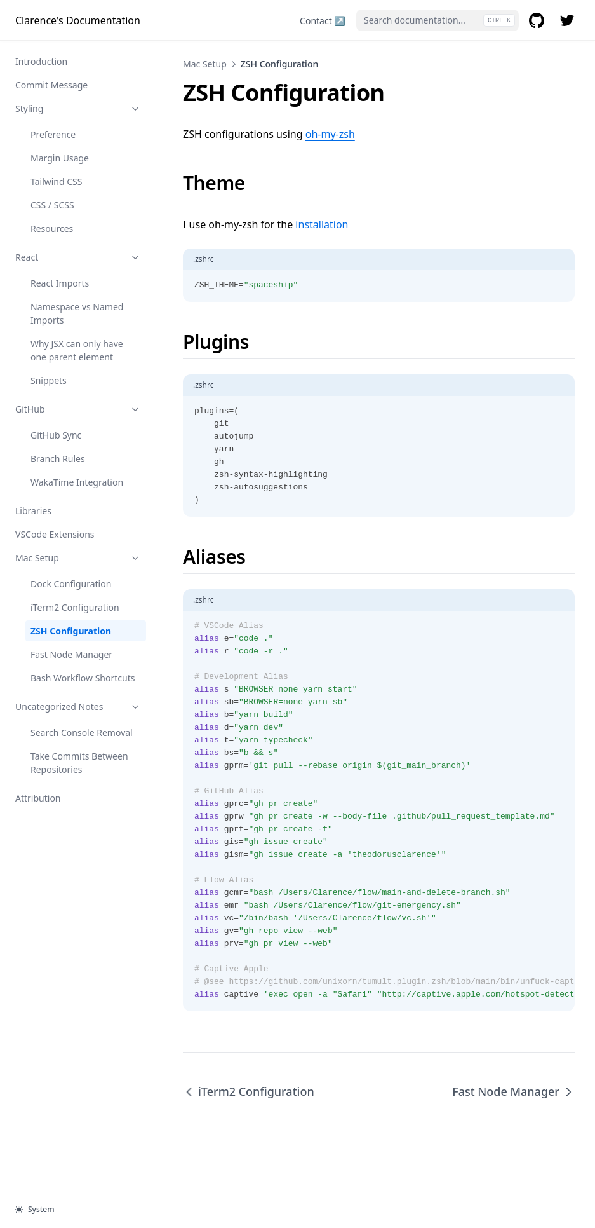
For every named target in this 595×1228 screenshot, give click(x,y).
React (78, 257)
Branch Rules (57, 459)
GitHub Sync (55, 435)
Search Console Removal (81, 733)
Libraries (33, 511)
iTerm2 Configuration (74, 607)
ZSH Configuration (70, 631)
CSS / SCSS (52, 205)
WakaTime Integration (76, 482)
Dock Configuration (70, 584)
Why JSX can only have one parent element (76, 350)
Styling (78, 108)
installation (321, 224)
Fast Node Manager (71, 654)
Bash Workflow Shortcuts (82, 678)
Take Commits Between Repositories (79, 762)
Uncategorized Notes (78, 706)
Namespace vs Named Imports (76, 313)
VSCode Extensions (55, 534)
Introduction (41, 61)
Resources (51, 228)
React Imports (59, 283)
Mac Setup (78, 558)
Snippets (48, 380)
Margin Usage (59, 158)
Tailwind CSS (56, 181)
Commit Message (51, 85)
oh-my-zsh (330, 134)
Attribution (38, 798)
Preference (53, 134)
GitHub (78, 409)
